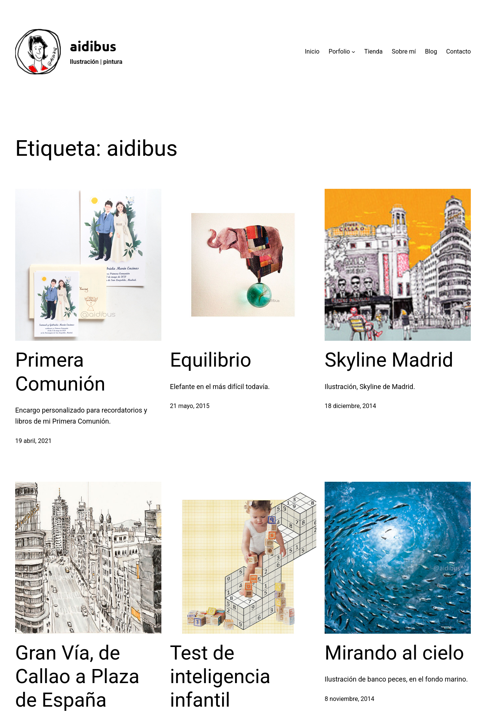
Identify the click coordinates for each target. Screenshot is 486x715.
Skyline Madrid (389, 360)
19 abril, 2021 (33, 441)
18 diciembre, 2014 (350, 406)
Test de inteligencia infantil (220, 676)
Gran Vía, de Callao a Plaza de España (77, 676)
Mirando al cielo (394, 652)
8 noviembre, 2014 (349, 698)
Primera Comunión (60, 371)
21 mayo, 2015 (190, 406)
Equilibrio (210, 360)
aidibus (93, 46)
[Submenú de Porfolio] (353, 52)
